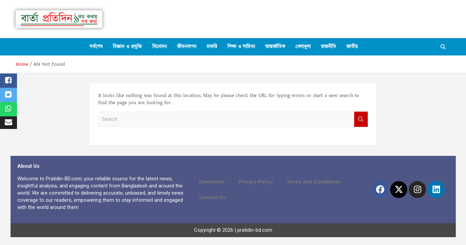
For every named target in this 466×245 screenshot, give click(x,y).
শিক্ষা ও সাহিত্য (241, 46)
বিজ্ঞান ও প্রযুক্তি (127, 46)
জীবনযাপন (186, 46)
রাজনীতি (328, 46)
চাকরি (212, 46)
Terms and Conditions (313, 181)
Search (361, 119)
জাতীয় (352, 46)
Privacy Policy (256, 181)
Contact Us (212, 197)
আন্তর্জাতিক (275, 46)
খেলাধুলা (303, 46)
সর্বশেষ (96, 46)
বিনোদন (159, 46)
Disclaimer (212, 181)
